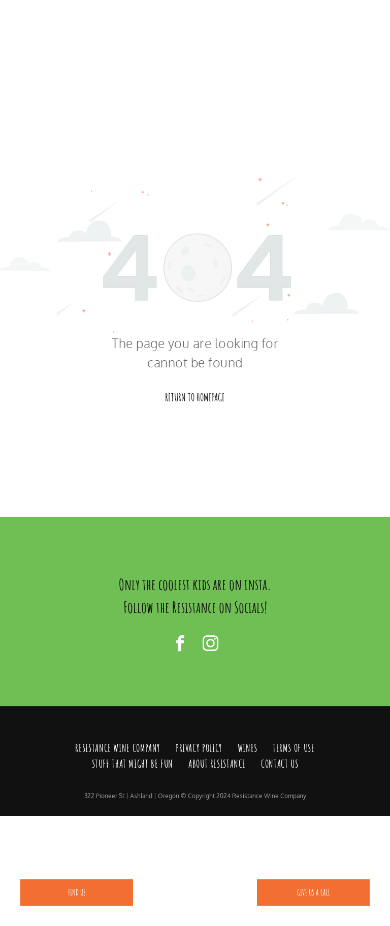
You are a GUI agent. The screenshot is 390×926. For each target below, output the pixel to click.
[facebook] (180, 645)
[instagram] (210, 645)
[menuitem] (118, 748)
